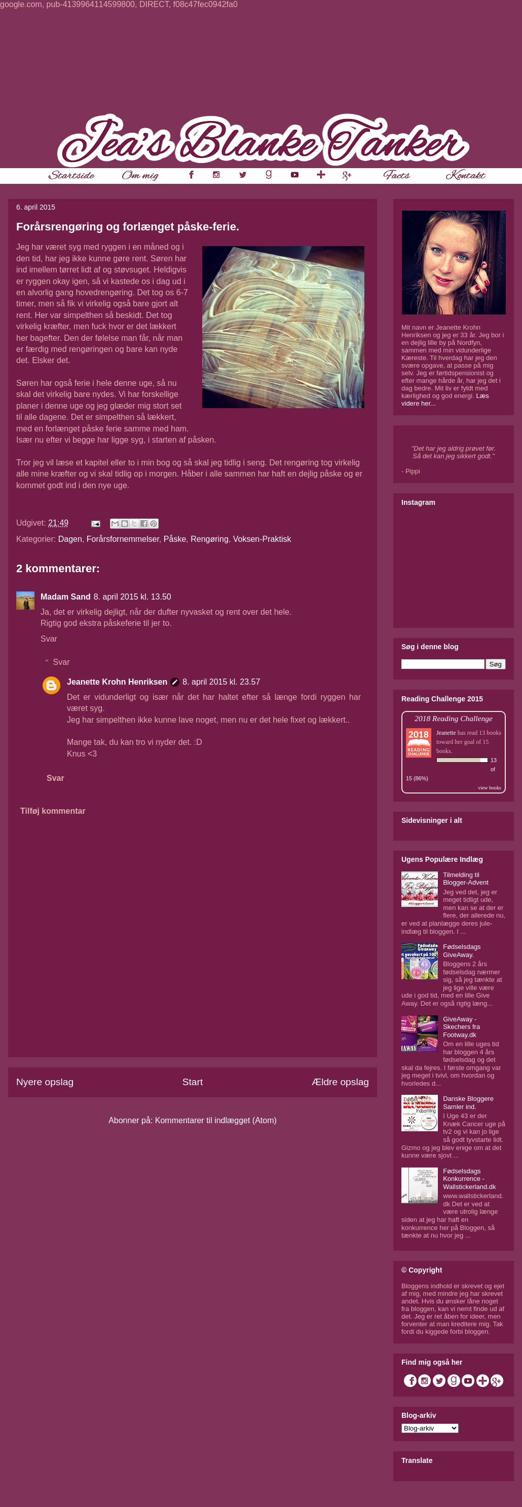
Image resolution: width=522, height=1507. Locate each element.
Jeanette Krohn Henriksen (117, 682)
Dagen (70, 539)
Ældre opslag (340, 1082)
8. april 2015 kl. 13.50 (132, 596)
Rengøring (210, 539)
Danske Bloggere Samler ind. (468, 1103)
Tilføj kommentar (53, 811)
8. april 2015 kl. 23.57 (221, 682)
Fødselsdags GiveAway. (461, 951)
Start (192, 1082)
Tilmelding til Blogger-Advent (466, 879)
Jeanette (446, 732)
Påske (175, 539)
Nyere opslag (44, 1082)
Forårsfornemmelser (123, 539)
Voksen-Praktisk (262, 539)
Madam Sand (66, 596)
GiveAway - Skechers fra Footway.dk (461, 1027)
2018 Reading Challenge (454, 718)
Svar (49, 638)
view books (489, 787)
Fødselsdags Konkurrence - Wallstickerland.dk (469, 1179)
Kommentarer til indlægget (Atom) (216, 1120)
